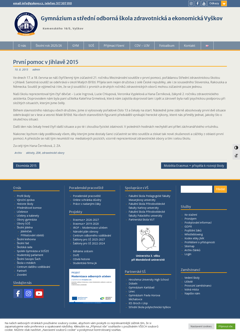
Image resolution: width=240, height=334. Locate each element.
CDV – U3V (142, 46)
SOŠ (91, 46)
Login (187, 254)
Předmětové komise (29, 207)
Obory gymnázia (27, 219)
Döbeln (133, 283)
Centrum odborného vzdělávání (92, 235)
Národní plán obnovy (85, 231)
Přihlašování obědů (32, 235)
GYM (75, 46)
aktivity (30, 153)
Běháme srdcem (83, 251)
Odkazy (214, 3)
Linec (132, 291)
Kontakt (189, 46)
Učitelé (188, 281)
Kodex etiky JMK (194, 238)
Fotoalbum (166, 46)
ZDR (38, 153)
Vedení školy (192, 277)
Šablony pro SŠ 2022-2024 (89, 243)
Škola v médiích (26, 263)
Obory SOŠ (23, 223)
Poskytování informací (198, 222)
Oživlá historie (81, 259)
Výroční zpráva (25, 200)
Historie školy (25, 204)
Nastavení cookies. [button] (201, 326)
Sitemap (189, 246)
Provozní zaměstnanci (197, 285)
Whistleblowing (193, 234)
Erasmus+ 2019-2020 (86, 223)
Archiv (18, 153)
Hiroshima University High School (149, 279)
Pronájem (190, 218)
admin (36, 69)
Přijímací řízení (114, 46)
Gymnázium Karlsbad (141, 287)
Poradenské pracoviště (87, 196)
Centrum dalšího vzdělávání (33, 267)
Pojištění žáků (193, 230)
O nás (22, 46)
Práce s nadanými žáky (87, 204)
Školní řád (23, 243)
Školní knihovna (26, 239)
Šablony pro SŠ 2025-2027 (89, 239)
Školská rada (24, 247)
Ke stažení (190, 214)
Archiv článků (192, 250)
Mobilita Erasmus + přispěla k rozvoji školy (194, 166)
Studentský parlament (30, 255)
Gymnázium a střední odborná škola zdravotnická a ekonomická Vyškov (132, 18)
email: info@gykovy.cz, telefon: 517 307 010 (42, 3)
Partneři (22, 270)
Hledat (220, 189)
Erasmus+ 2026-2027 (86, 219)
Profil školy (23, 196)
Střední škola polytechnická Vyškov (150, 307)
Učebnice (22, 211)
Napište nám (192, 293)
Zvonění (22, 274)
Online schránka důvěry (87, 200)
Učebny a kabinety (28, 215)
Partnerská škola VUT (142, 219)
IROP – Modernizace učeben (90, 227)
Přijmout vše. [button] (226, 326)
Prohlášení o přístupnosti (199, 242)
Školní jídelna (25, 227)
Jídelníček (26, 231)
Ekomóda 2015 (26, 166)
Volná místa (191, 289)
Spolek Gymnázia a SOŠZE (33, 251)
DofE (76, 255)
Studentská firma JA (85, 263)
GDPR (188, 226)
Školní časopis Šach (28, 259)
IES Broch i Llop (138, 303)
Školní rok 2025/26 (49, 46)
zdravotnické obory (53, 153)
